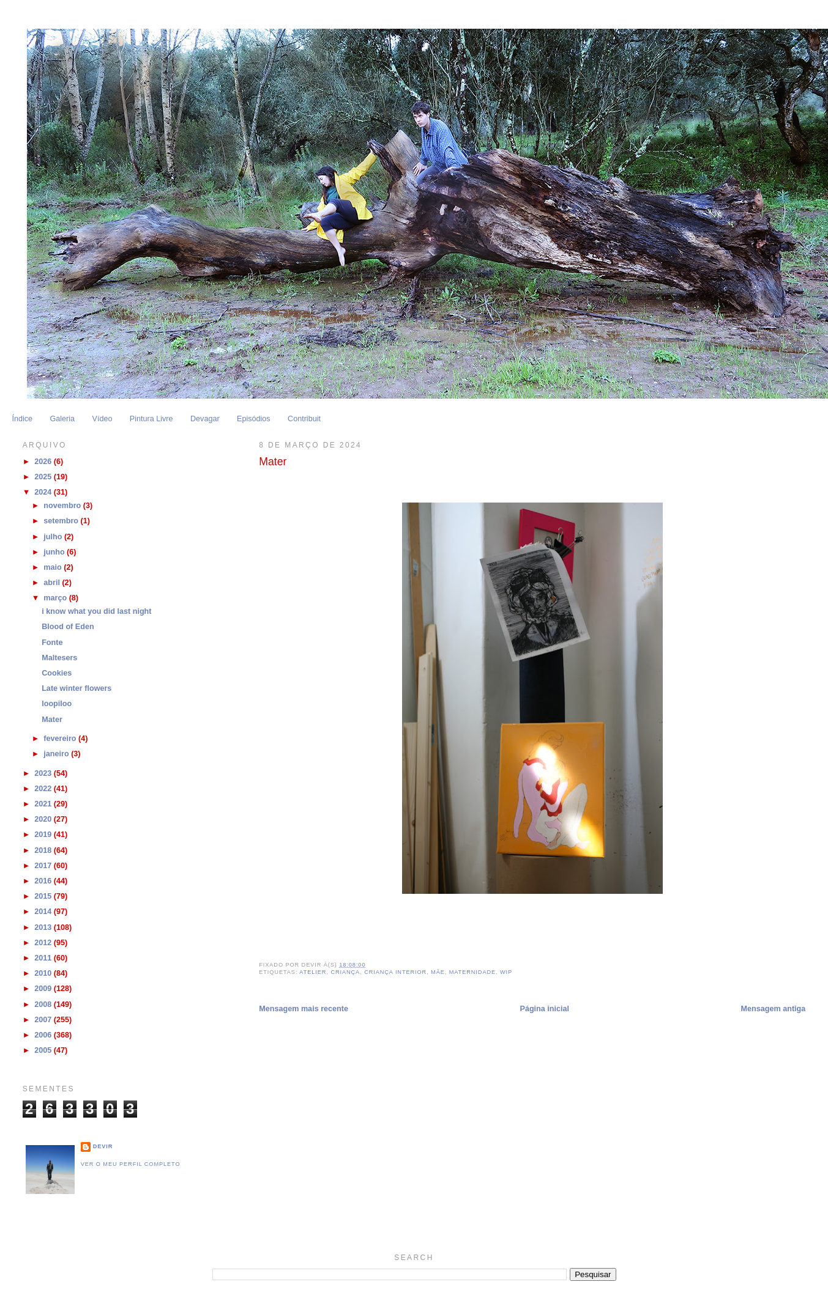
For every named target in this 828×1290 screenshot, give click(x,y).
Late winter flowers (76, 688)
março (56, 598)
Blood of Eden (68, 626)
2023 (44, 773)
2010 (44, 973)
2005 (44, 1050)
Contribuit (304, 419)
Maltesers (59, 658)
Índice (22, 419)
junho (55, 552)
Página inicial (544, 1008)
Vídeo (102, 419)
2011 (44, 958)
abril (52, 582)
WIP (506, 972)
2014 (44, 911)
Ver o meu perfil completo (131, 1164)
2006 (44, 1035)
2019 (44, 834)
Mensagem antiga (773, 1008)
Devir (103, 1146)
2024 (44, 492)
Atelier (312, 972)
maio (53, 567)
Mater (52, 719)
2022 (44, 788)
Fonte (52, 642)
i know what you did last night (96, 611)
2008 (44, 1004)
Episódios (253, 419)
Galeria (62, 419)
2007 (44, 1019)
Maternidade (472, 972)
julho (53, 537)
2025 (44, 477)
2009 (44, 988)
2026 (44, 461)
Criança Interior (395, 972)
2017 (44, 865)
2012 (44, 942)
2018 (44, 850)
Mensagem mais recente (303, 1008)
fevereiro (60, 738)
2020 (44, 819)
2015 (44, 896)
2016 (44, 881)
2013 (44, 927)
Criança (345, 972)
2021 (44, 804)
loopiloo (57, 703)
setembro (61, 521)
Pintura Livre (151, 419)
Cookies (57, 673)
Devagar (205, 419)
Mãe (438, 972)
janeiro (57, 754)
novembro (63, 505)
